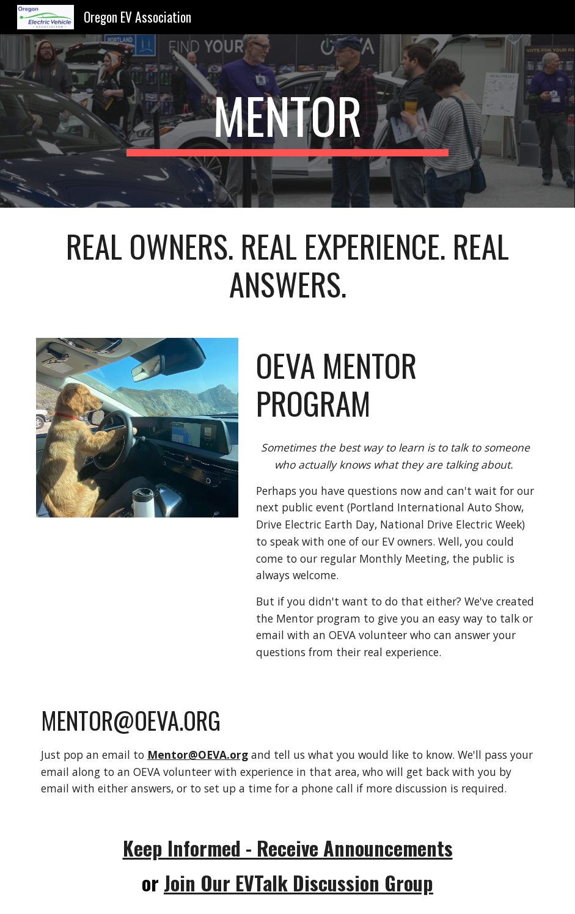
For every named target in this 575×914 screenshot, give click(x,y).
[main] (287, 121)
